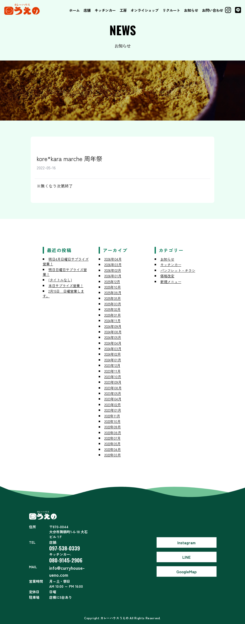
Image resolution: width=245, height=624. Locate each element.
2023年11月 (112, 371)
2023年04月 (112, 398)
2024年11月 (112, 320)
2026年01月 (112, 275)
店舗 (87, 10)
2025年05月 (112, 298)
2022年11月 (112, 415)
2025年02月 (112, 309)
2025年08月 (112, 292)
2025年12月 (112, 281)
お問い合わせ (212, 10)
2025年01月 (112, 315)
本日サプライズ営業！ (65, 285)
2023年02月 (112, 404)
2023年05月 (112, 393)
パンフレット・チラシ (177, 270)
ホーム (74, 10)
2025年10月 (112, 287)
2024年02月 (112, 354)
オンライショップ (145, 10)
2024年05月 (112, 337)
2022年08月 (112, 432)
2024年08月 (113, 331)
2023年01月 (112, 410)
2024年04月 (112, 343)
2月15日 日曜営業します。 (63, 293)
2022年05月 (112, 443)
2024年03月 (112, 348)
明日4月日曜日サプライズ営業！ (66, 261)
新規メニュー (170, 281)
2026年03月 (113, 264)
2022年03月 (112, 454)
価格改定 (167, 275)
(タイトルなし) (60, 279)
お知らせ (191, 10)
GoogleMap (186, 571)
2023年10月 (112, 376)
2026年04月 (113, 259)
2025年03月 (112, 303)
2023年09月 (112, 382)
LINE (186, 557)
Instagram (186, 542)
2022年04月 (112, 449)
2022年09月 (112, 426)
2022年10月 (112, 421)
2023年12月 (112, 365)
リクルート (171, 10)
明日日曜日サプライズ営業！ (65, 272)
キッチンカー (105, 10)
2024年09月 (112, 326)
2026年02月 (112, 270)
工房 (123, 10)
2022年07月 (112, 438)
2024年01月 (112, 359)
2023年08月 (113, 387)
